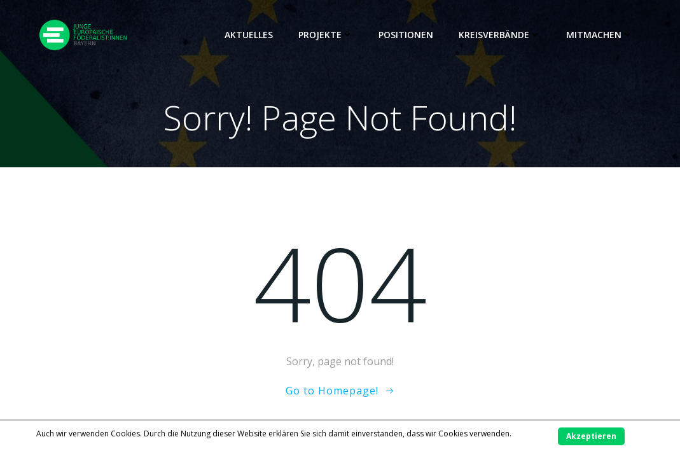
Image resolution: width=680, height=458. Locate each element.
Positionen (405, 35)
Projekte (325, 35)
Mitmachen (599, 35)
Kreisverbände (500, 35)
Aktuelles (249, 35)
